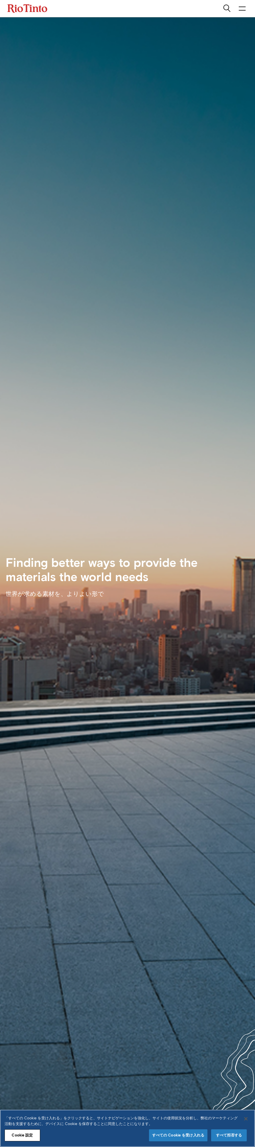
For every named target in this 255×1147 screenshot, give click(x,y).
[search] (227, 8)
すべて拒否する (229, 1135)
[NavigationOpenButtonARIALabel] (242, 8)
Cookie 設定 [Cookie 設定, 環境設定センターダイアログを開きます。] (22, 1135)
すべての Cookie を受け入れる (178, 1135)
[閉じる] (246, 1119)
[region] (127, 1128)
